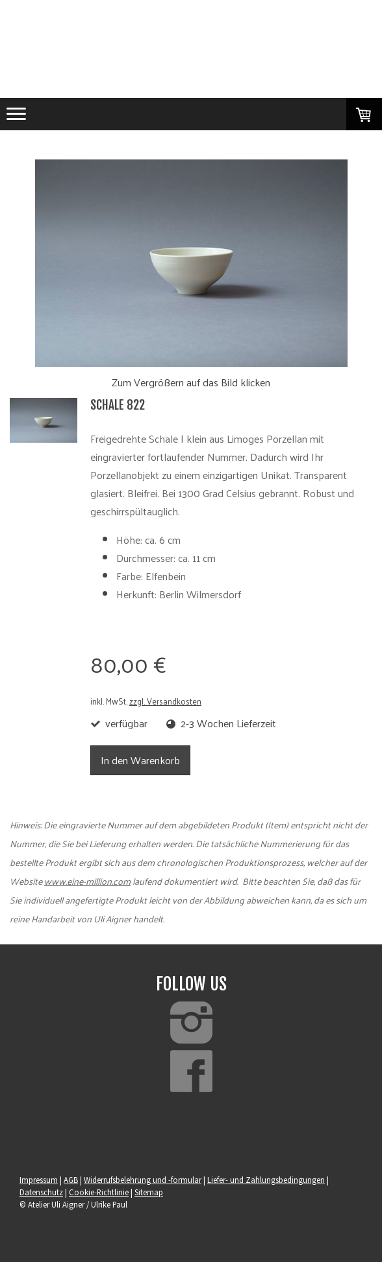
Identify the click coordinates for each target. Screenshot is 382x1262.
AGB (71, 1179)
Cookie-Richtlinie (99, 1192)
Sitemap (148, 1192)
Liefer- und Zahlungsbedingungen (266, 1179)
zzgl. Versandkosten (165, 701)
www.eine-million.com (87, 881)
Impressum (38, 1179)
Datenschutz (41, 1192)
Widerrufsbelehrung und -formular (142, 1179)
